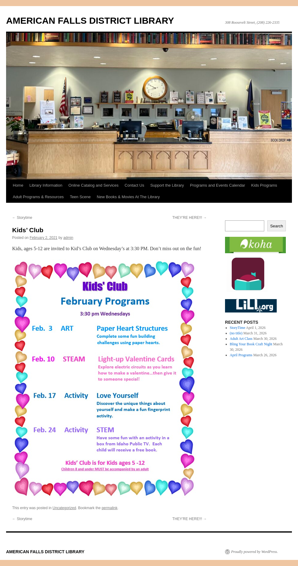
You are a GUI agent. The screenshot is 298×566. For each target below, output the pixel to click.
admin (68, 238)
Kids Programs (264, 185)
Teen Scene (80, 197)
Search (276, 226)
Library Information (45, 185)
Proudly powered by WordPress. (254, 552)
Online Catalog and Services (93, 185)
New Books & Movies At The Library (128, 197)
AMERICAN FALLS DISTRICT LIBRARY (90, 21)
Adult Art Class (241, 338)
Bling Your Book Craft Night (251, 344)
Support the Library (167, 185)
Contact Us (134, 185)
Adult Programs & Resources (38, 197)
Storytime (22, 218)
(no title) (236, 333)
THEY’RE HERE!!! (189, 218)
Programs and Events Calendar (217, 185)
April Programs (241, 355)
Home (18, 185)
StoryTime (237, 328)
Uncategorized (64, 508)
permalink (109, 508)
